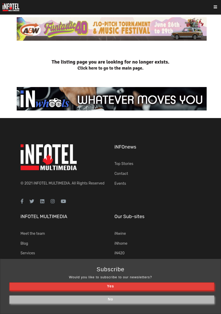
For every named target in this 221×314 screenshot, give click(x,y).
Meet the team (33, 233)
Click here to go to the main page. (110, 68)
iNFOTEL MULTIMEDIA (51, 183)
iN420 (120, 253)
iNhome (121, 243)
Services (28, 253)
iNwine (120, 233)
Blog (24, 243)
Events (120, 183)
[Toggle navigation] (219, 7)
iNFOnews (125, 147)
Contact (121, 173)
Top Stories (124, 164)
